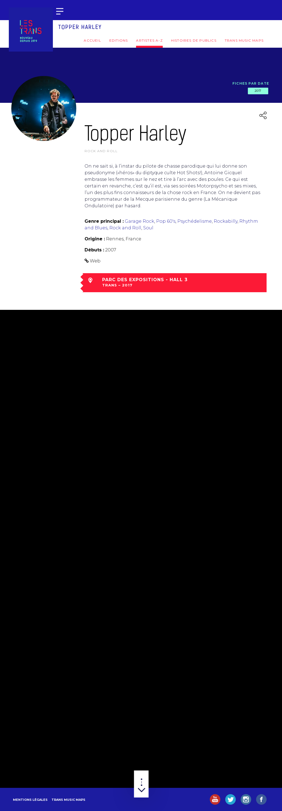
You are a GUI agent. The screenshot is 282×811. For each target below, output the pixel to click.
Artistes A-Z (149, 40)
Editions (118, 40)
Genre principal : (104, 221)
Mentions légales (30, 800)
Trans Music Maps (244, 40)
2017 (258, 91)
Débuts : (94, 250)
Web (95, 261)
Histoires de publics (193, 40)
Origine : (95, 238)
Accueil (92, 40)
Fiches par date (250, 83)
